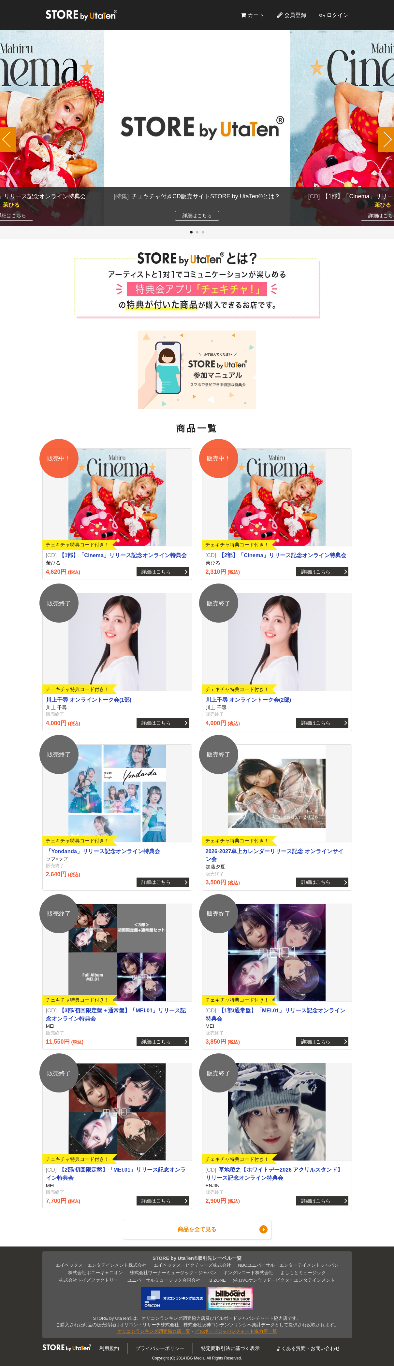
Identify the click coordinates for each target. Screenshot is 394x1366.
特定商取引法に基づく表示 (230, 1348)
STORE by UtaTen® (81, 15)
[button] (191, 232)
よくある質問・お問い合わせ (308, 1348)
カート (256, 15)
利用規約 (109, 1348)
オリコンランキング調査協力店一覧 (153, 1331)
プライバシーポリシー (160, 1348)
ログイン (338, 15)
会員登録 (295, 15)
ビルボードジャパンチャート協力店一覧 (236, 1331)
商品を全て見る (197, 1229)
